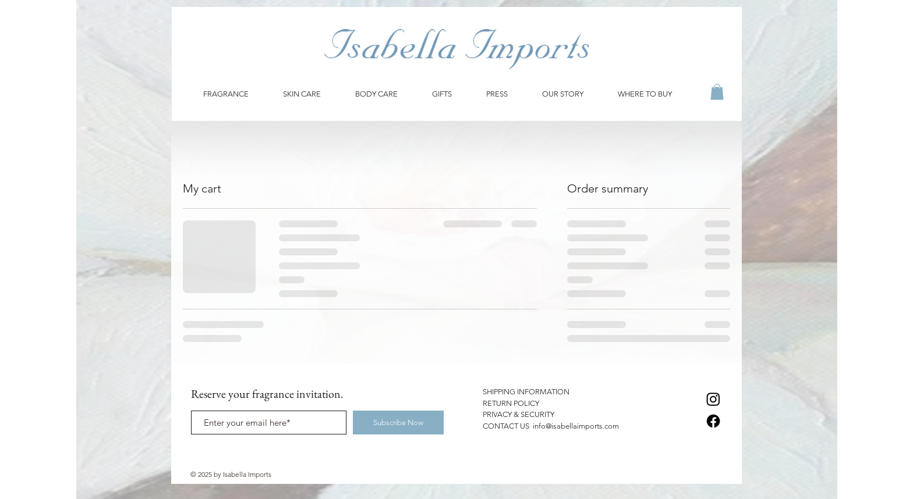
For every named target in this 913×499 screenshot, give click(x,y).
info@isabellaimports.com (576, 426)
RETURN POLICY (511, 403)
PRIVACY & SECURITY (518, 414)
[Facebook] (713, 421)
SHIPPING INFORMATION (526, 391)
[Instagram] (713, 399)
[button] (717, 91)
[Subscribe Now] (398, 422)
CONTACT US (508, 426)
